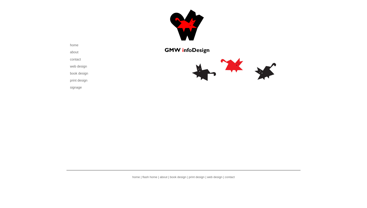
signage (76, 87)
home (74, 45)
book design (79, 73)
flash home (149, 177)
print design (78, 80)
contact (75, 59)
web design (78, 66)
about (74, 52)
